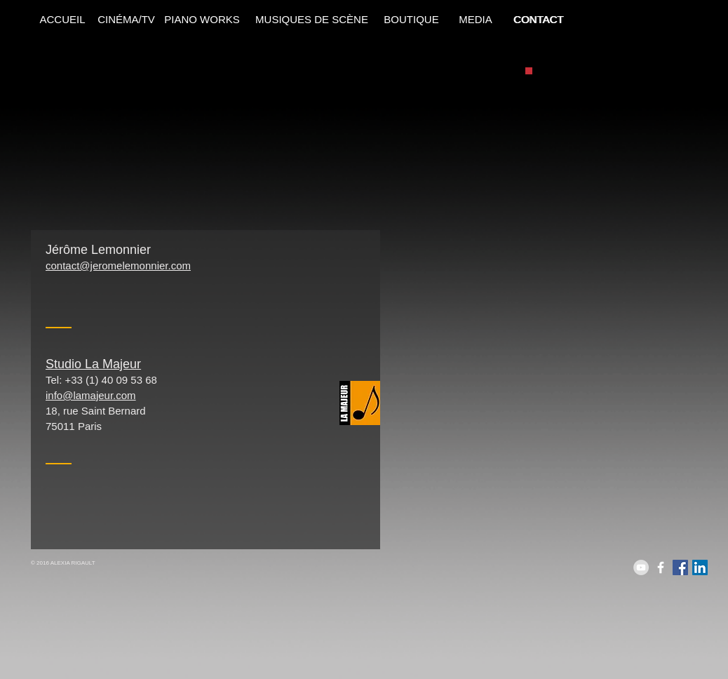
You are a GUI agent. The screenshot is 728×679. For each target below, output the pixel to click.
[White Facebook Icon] (660, 567)
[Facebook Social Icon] (680, 567)
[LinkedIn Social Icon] (700, 567)
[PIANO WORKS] (202, 19)
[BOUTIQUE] (411, 19)
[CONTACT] (538, 19)
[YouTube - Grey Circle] (641, 567)
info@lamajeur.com (91, 395)
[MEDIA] (475, 19)
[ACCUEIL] (62, 19)
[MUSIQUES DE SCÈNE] (312, 19)
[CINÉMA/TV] (126, 19)
